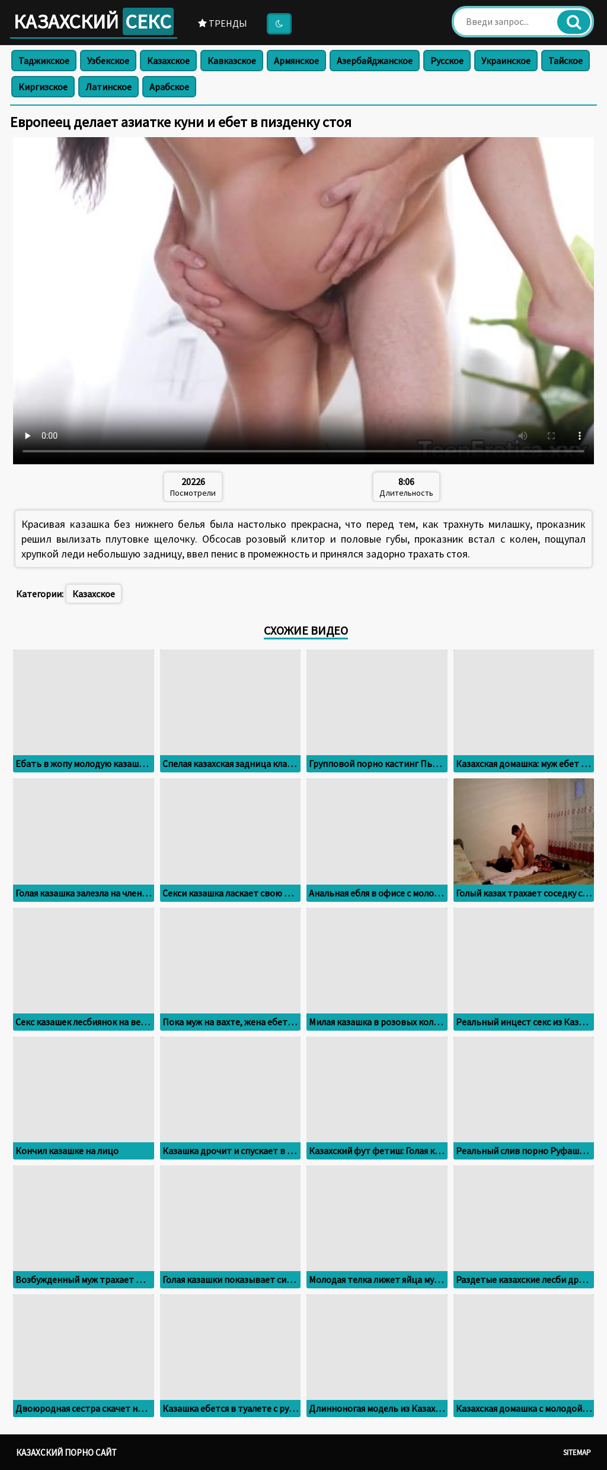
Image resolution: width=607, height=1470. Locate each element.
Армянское (296, 60)
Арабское (169, 87)
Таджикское (43, 60)
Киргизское (43, 87)
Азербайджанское (375, 60)
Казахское (168, 60)
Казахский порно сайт (66, 1452)
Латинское (108, 87)
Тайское (565, 60)
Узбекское (108, 60)
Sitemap (577, 1452)
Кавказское (231, 60)
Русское (447, 60)
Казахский (94, 21)
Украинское (506, 60)
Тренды (222, 23)
